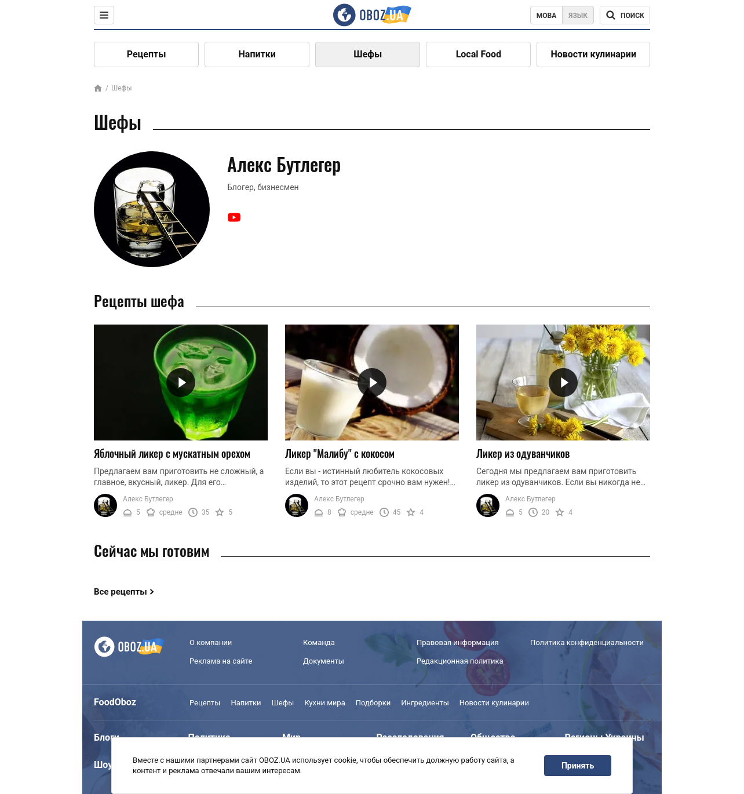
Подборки (373, 702)
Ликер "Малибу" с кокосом (340, 453)
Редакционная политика (460, 661)
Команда (319, 642)
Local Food (478, 54)
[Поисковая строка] (625, 15)
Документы (323, 661)
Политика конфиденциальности (587, 642)
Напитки (257, 54)
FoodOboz (115, 702)
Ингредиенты (425, 702)
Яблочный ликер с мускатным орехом (172, 453)
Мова (547, 16)
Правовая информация (458, 642)
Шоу (103, 764)
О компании (210, 642)
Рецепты (146, 54)
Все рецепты (120, 592)
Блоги (106, 737)
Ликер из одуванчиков (523, 453)
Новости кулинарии (593, 54)
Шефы (367, 54)
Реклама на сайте (220, 661)
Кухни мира (324, 702)
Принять (577, 765)
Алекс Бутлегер (148, 499)
